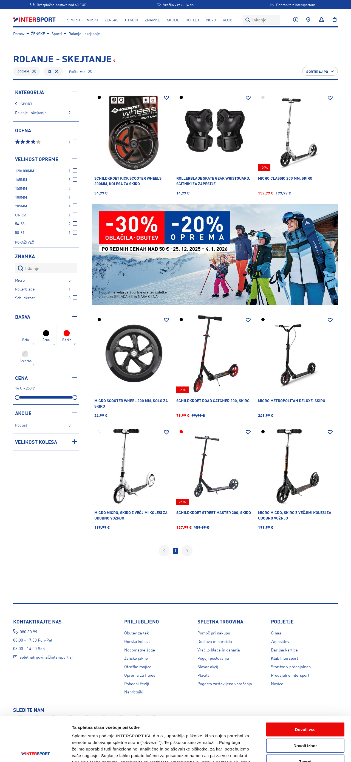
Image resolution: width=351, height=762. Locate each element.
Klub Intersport (284, 658)
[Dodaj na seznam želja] (166, 98)
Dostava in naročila (214, 641)
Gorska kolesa (137, 641)
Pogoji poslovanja (213, 658)
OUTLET (193, 19)
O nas (276, 633)
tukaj (198, 729)
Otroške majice (137, 666)
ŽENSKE (111, 19)
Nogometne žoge (139, 650)
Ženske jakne (136, 658)
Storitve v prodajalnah (291, 666)
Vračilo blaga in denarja (218, 650)
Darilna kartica (284, 650)
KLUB (227, 19)
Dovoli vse (305, 683)
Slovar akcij (207, 666)
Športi (57, 33)
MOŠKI (92, 19)
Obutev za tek (136, 633)
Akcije (172, 19)
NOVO (211, 19)
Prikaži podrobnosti (300, 751)
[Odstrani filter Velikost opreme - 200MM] (34, 71)
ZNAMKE (152, 19)
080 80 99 (28, 631)
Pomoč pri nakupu (213, 633)
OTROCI (131, 19)
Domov (18, 33)
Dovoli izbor (305, 699)
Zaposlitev (280, 641)
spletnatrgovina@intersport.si (46, 657)
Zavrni (305, 715)
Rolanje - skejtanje (84, 33)
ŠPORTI (73, 19)
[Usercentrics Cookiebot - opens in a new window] (36, 751)
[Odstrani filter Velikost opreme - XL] (57, 71)
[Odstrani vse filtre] (81, 71)
